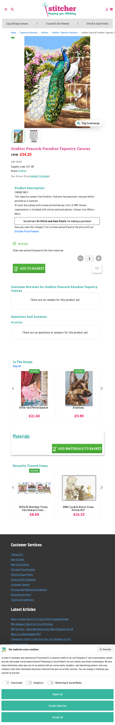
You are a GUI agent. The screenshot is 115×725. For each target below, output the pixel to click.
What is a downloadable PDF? (26, 634)
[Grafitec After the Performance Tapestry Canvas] (35, 388)
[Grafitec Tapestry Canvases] (65, 32)
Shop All (17, 366)
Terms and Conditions (22, 599)
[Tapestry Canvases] (28, 32)
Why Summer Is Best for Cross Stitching (32, 624)
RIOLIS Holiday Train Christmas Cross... (34, 509)
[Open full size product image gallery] (88, 123)
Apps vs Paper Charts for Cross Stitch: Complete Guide (39, 619)
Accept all (57, 717)
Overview (105, 649)
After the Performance (34, 407)
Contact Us (17, 554)
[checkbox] (11, 683)
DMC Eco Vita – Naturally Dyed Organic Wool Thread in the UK (42, 629)
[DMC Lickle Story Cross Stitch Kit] (80, 488)
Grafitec (22, 170)
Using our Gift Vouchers (23, 579)
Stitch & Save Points (22, 574)
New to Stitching (20, 564)
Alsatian (79, 407)
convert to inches (39, 176)
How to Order (18, 559)
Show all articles (19, 644)
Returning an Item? (21, 594)
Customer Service (20, 584)
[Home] (13, 32)
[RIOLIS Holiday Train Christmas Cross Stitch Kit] (35, 488)
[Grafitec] (44, 32)
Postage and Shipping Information (29, 589)
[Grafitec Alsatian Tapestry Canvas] (80, 388)
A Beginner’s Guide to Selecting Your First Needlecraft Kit (41, 639)
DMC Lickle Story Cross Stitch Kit (79, 509)
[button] (12, 9)
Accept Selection (58, 705)
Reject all (57, 694)
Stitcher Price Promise (27, 231)
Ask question (17, 321)
